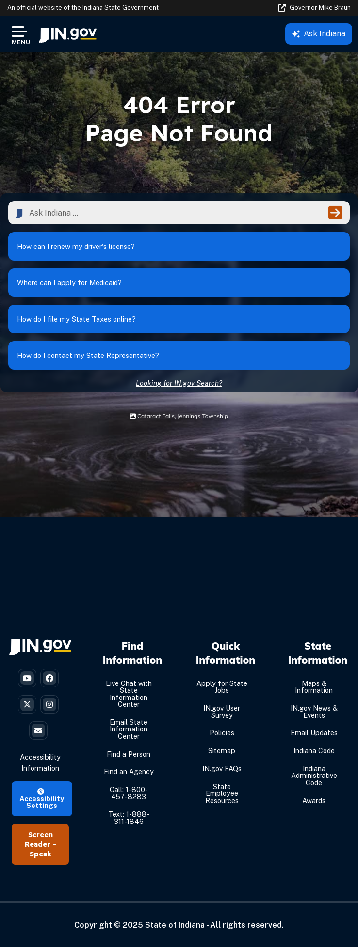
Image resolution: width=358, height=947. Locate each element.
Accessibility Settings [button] (41, 799)
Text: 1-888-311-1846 (128, 817)
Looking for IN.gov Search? (179, 383)
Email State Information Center (128, 729)
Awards (313, 800)
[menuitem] (67, 33)
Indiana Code (314, 750)
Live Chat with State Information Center (129, 693)
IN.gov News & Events (314, 711)
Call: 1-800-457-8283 (129, 792)
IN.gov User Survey (221, 711)
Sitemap (221, 750)
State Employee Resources (222, 793)
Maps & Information (314, 686)
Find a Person (128, 754)
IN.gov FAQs (222, 768)
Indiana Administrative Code (314, 775)
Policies (222, 733)
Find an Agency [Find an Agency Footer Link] (129, 772)
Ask (318, 33)
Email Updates (314, 733)
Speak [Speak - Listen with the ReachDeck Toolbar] (40, 854)
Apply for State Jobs (221, 686)
